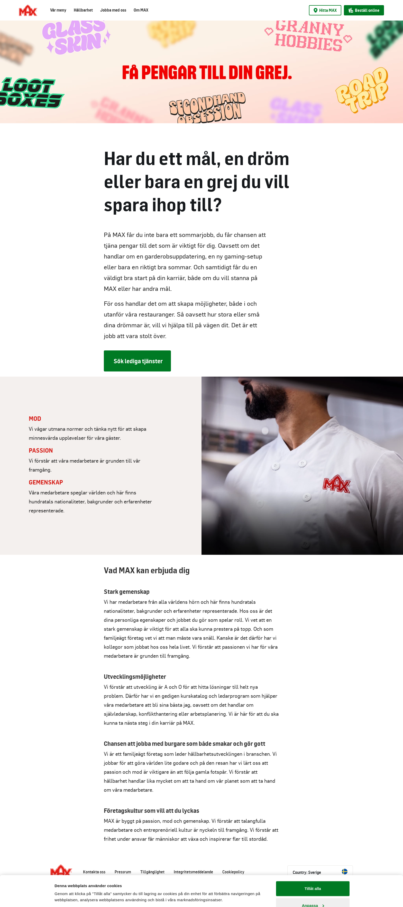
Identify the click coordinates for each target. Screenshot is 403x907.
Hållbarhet (83, 10)
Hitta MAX (325, 10)
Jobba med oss (113, 10)
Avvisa (313, 893)
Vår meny (58, 10)
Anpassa (313, 876)
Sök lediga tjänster (138, 361)
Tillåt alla (313, 859)
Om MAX (141, 10)
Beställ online (364, 10)
